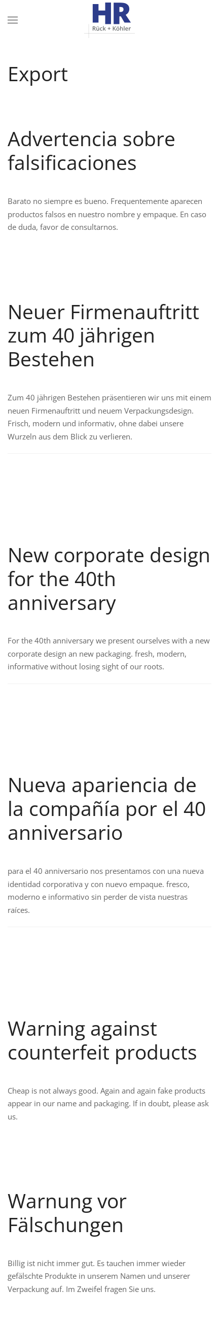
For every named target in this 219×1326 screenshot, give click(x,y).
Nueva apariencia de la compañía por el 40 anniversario (107, 808)
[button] (13, 20)
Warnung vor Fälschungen (67, 1212)
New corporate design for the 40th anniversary (109, 578)
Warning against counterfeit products (102, 1039)
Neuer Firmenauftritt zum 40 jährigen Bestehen (103, 335)
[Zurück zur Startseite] (109, 20)
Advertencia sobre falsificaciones (91, 150)
